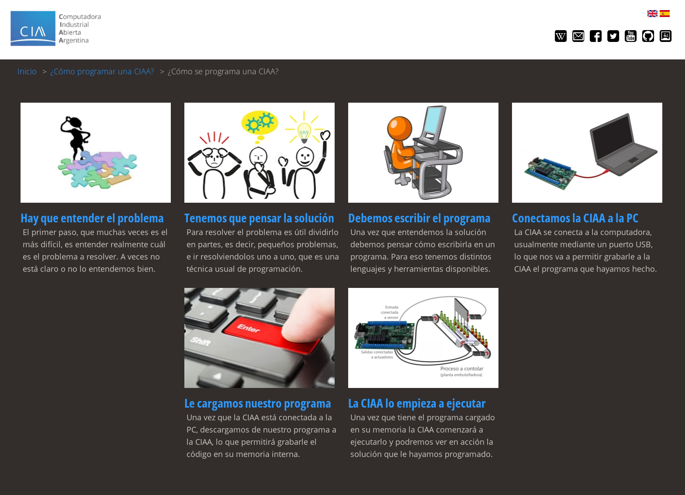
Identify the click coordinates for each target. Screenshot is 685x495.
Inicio (27, 71)
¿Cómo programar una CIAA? (102, 71)
